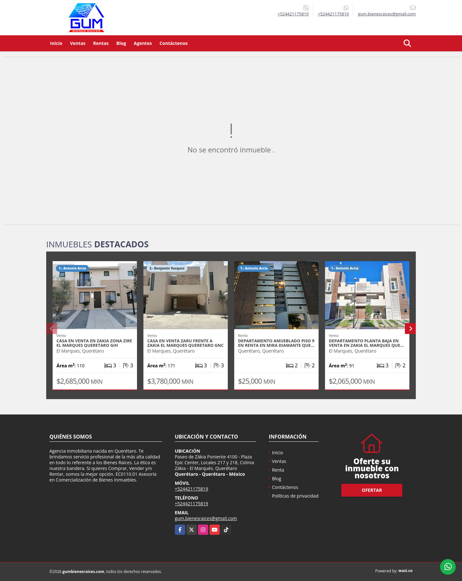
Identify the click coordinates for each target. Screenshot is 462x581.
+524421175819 (293, 14)
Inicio (56, 43)
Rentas (100, 43)
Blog (121, 43)
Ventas (77, 43)
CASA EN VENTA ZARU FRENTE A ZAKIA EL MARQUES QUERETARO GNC (185, 342)
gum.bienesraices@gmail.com (206, 518)
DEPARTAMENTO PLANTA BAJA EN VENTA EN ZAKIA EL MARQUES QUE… (366, 342)
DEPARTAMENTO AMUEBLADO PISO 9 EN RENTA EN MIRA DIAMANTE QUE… (276, 342)
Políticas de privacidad (295, 496)
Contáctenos (173, 43)
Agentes (143, 43)
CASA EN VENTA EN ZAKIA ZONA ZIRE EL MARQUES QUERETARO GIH (94, 342)
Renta (278, 470)
